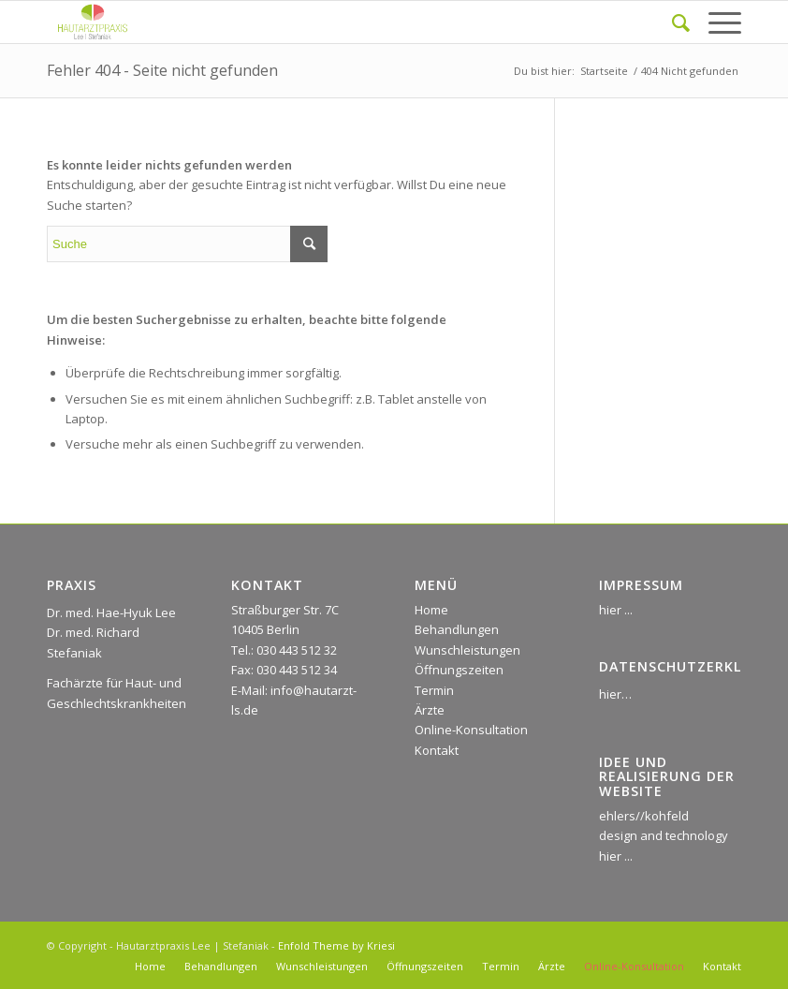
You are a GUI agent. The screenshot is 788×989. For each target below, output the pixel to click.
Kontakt (437, 750)
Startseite (604, 71)
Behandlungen (457, 629)
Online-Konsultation (471, 729)
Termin (434, 690)
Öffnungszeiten (459, 669)
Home (431, 609)
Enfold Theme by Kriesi (336, 945)
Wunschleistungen (467, 650)
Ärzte (430, 709)
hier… (615, 694)
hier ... (616, 609)
